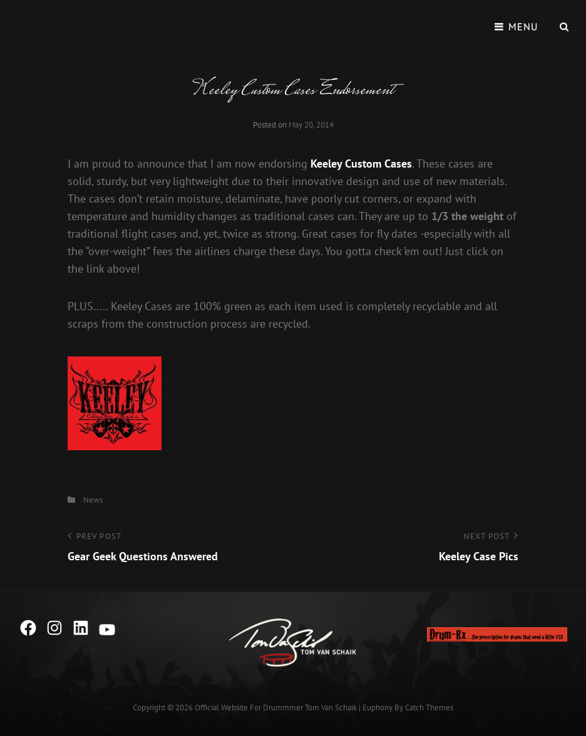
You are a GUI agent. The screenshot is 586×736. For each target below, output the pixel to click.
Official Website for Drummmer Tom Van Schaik (276, 707)
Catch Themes (429, 707)
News (93, 500)
